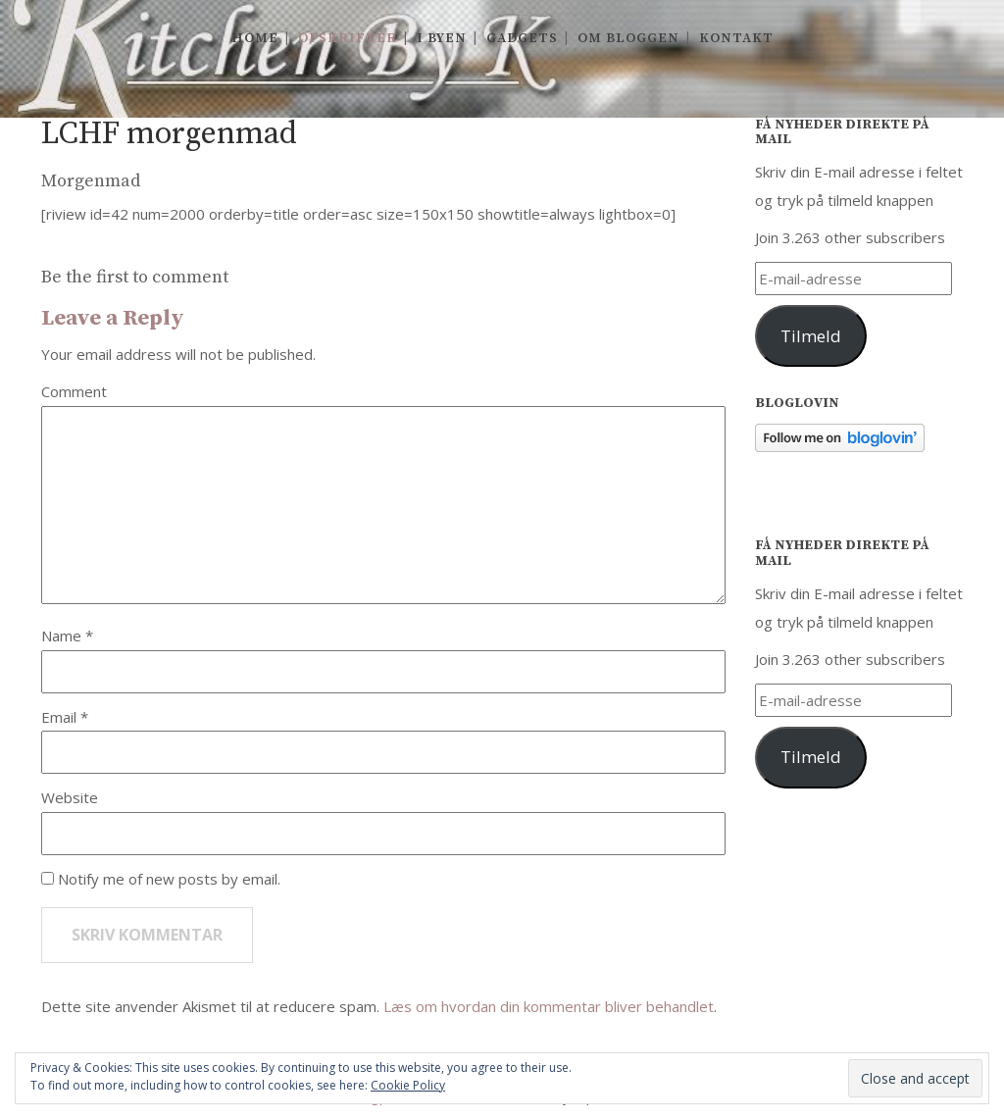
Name (63, 635)
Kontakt (736, 38)
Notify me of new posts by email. (169, 879)
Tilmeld (810, 336)
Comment (74, 391)
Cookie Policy (408, 1085)
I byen (442, 38)
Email (60, 717)
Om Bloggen (628, 38)
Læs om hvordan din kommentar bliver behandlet (548, 1006)
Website (69, 797)
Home (254, 38)
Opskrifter (347, 38)
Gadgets (522, 38)
